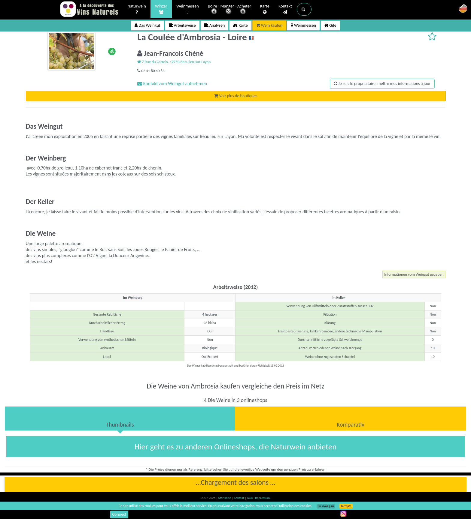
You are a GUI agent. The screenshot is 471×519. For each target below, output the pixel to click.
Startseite (225, 498)
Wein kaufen (269, 25)
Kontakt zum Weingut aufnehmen (172, 83)
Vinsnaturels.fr (90, 10)
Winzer (161, 9)
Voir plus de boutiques (235, 95)
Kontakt (285, 9)
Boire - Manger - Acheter (229, 10)
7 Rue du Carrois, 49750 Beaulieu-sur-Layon (174, 61)
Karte (264, 9)
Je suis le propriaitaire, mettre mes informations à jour (382, 83)
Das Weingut (147, 25)
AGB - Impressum (258, 498)
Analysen (214, 25)
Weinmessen (187, 9)
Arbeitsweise (182, 25)
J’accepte (346, 506)
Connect (119, 514)
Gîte (330, 25)
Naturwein (136, 9)
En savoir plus (326, 506)
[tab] (120, 418)
